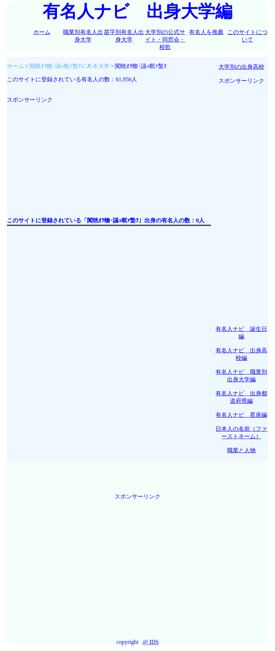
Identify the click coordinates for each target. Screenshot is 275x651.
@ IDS (151, 642)
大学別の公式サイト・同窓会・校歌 (165, 39)
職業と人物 (241, 450)
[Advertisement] (109, 154)
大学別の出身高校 (241, 67)
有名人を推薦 (206, 32)
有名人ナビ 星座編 (241, 415)
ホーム (41, 32)
